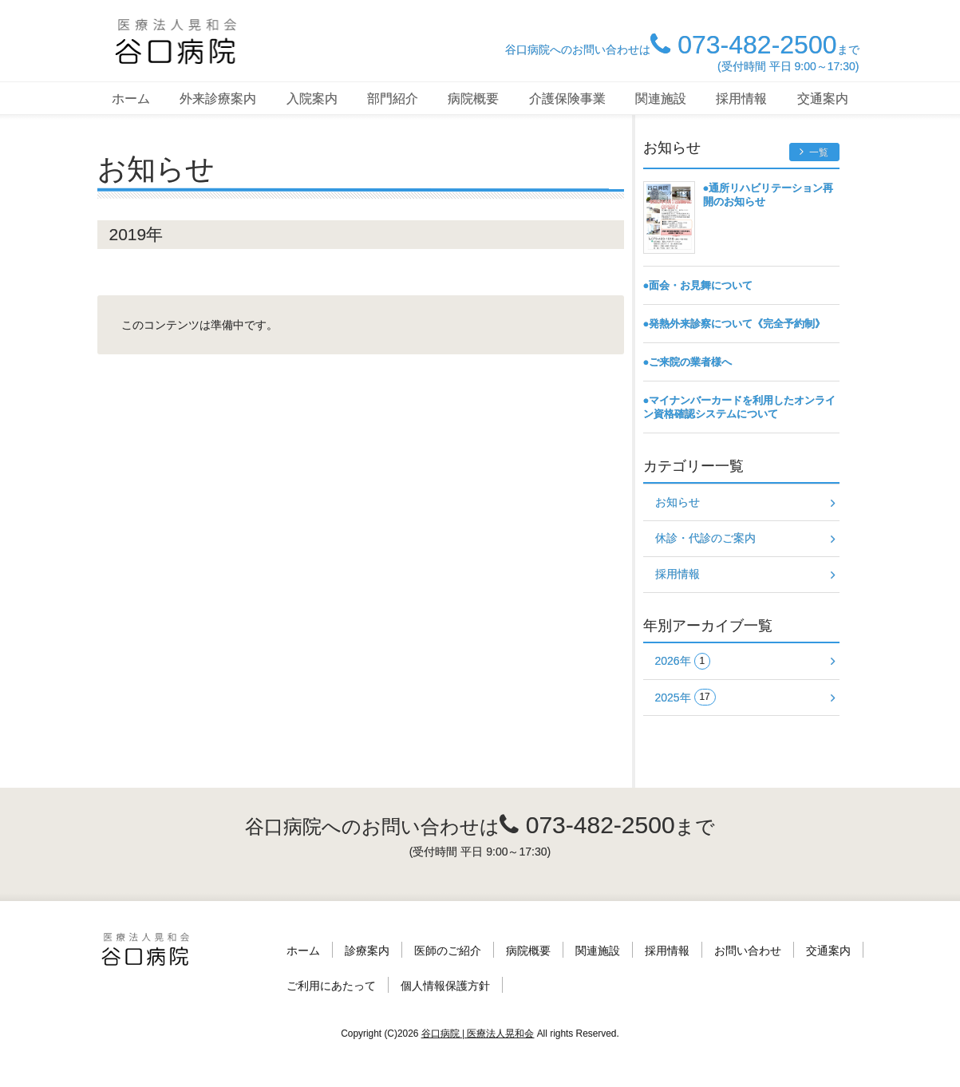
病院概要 (473, 98)
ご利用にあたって (331, 985)
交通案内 (822, 98)
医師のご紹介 (447, 950)
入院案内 (312, 98)
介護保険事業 (567, 98)
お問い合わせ (747, 950)
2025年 (685, 697)
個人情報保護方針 (445, 985)
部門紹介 (392, 98)
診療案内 (367, 950)
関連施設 (660, 98)
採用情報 (741, 98)
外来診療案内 (218, 98)
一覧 (814, 152)
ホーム (131, 98)
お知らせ (677, 502)
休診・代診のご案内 (705, 538)
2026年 (683, 661)
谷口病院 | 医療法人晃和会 (478, 1033)
